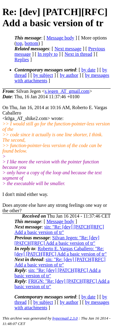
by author (69, 75)
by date (88, 69)
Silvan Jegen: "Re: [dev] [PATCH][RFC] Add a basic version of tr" (56, 240)
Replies (21, 59)
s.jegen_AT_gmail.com (67, 91)
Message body (60, 37)
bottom (31, 43)
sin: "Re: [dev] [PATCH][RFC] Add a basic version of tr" (59, 229)
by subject (43, 75)
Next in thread (78, 54)
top (19, 43)
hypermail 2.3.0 (65, 318)
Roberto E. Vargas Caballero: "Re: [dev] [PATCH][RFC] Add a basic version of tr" (60, 251)
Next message (68, 48)
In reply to (48, 54)
